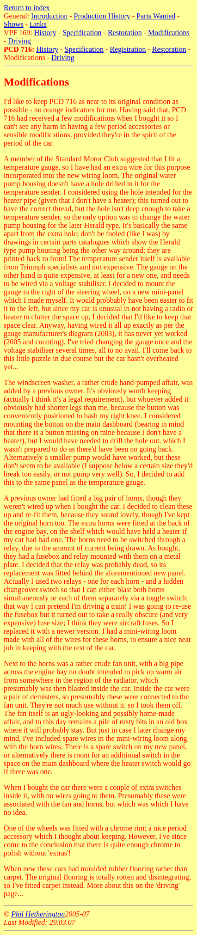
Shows (14, 24)
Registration (128, 49)
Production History (102, 16)
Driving (19, 41)
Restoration (125, 33)
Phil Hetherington (38, 914)
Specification (81, 33)
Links (38, 24)
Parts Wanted (155, 16)
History (45, 33)
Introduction (49, 16)
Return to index (27, 8)
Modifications (169, 33)
